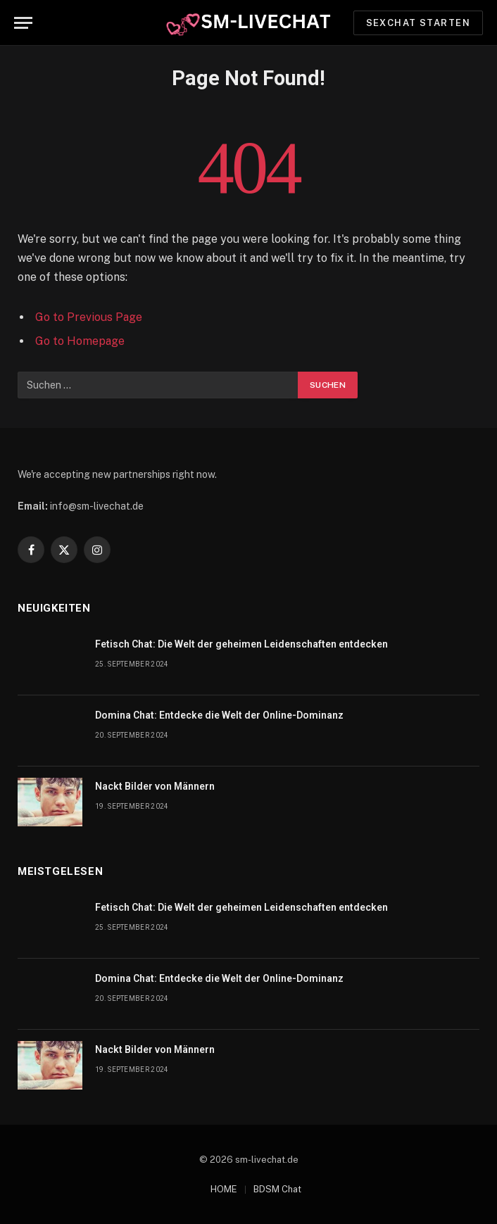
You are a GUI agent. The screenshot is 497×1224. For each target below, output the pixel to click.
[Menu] (23, 23)
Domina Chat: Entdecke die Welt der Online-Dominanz (219, 715)
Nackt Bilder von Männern (155, 786)
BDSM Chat (277, 1189)
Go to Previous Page (88, 317)
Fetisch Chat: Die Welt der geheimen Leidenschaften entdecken (241, 644)
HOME (223, 1189)
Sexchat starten (418, 23)
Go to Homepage (80, 341)
